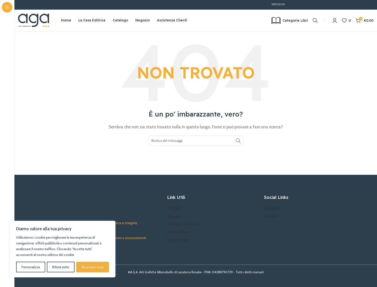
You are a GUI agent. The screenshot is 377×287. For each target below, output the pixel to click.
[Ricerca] (315, 20)
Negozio (174, 209)
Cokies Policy (177, 240)
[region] (62, 249)
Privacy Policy (178, 232)
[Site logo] (33, 20)
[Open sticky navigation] (289, 20)
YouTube (271, 216)
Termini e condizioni (183, 224)
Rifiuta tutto (60, 267)
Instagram (272, 209)
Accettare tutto (93, 267)
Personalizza (30, 267)
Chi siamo (174, 216)
